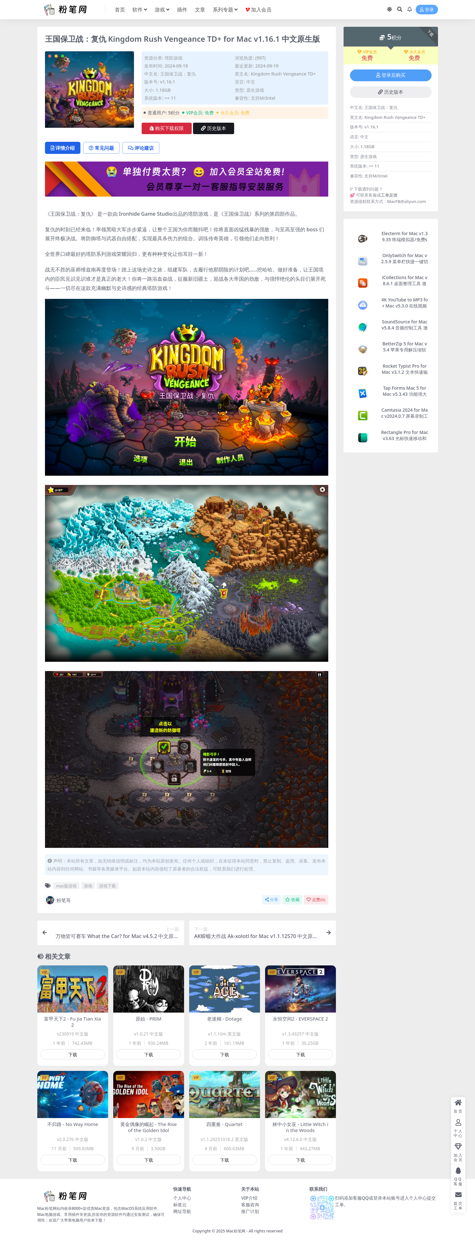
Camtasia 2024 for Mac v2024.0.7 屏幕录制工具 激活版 (404, 416)
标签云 (180, 1205)
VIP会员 (367, 52)
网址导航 (182, 1211)
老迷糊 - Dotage (224, 1018)
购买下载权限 (167, 128)
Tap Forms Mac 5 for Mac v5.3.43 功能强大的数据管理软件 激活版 (405, 394)
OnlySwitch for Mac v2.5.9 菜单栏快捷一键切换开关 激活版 (404, 261)
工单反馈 (389, 195)
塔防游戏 (173, 58)
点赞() (316, 899)
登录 (427, 9)
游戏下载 (107, 886)
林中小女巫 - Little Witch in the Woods (300, 1127)
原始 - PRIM (148, 1018)
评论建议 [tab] (141, 148)
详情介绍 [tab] (63, 148)
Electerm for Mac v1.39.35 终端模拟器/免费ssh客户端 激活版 (404, 239)
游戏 (88, 886)
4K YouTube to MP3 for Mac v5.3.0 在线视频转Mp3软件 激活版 (405, 306)
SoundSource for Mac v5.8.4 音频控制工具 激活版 (404, 328)
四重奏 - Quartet (224, 1124)
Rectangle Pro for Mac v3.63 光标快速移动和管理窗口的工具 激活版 (404, 438)
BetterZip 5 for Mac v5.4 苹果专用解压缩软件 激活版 (404, 350)
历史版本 (213, 128)
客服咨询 (250, 1205)
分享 (271, 899)
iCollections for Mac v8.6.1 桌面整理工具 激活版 (404, 283)
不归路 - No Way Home (72, 1124)
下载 (72, 1054)
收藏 (292, 899)
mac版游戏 (66, 886)
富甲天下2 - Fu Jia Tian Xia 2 (72, 1021)
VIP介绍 (249, 1198)
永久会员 (414, 52)
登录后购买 (390, 75)
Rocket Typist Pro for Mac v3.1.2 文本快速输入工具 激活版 (404, 372)
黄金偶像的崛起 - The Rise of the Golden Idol (148, 1127)
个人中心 (182, 1198)
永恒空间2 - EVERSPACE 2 (300, 1018)
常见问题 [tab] (101, 148)
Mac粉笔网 (235, 1231)
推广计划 (250, 1211)
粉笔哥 (58, 900)
